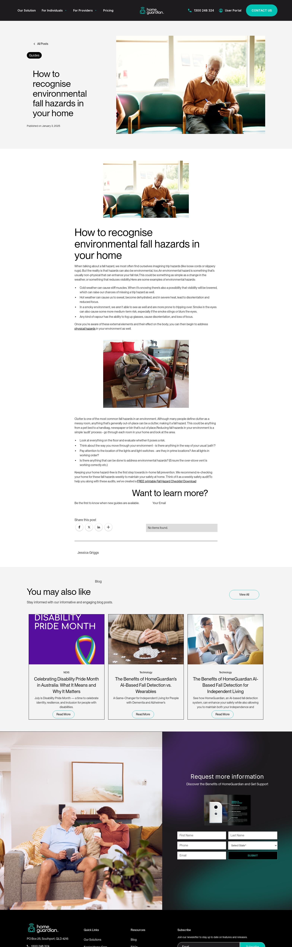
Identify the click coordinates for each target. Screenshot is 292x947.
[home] (152, 10)
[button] (54, 10)
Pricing (108, 10)
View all (244, 594)
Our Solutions (92, 939)
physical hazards (85, 328)
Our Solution (27, 10)
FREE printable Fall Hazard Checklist (160, 481)
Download (189, 481)
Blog (134, 939)
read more (63, 714)
